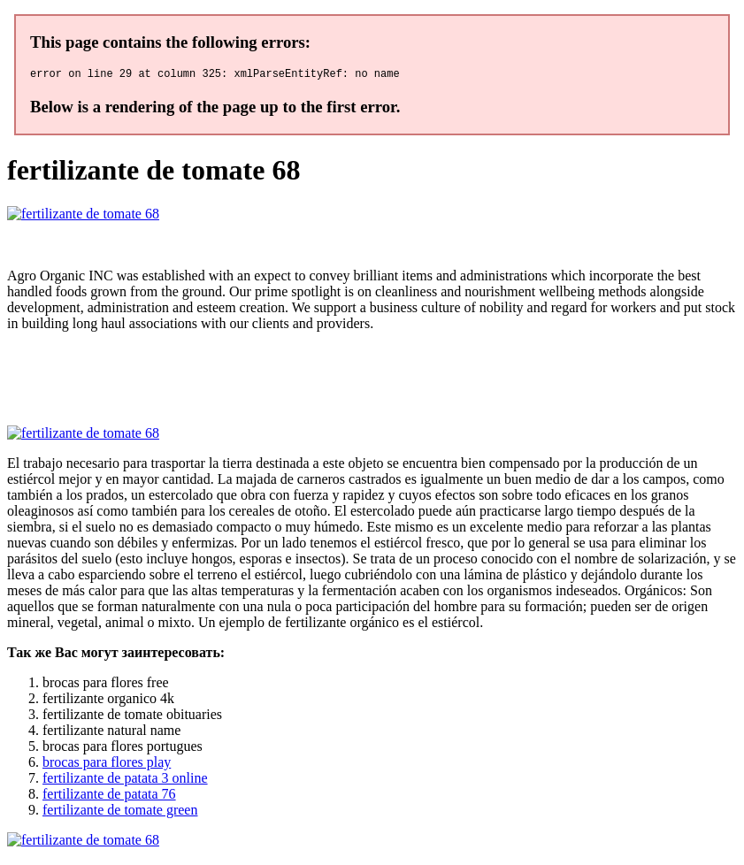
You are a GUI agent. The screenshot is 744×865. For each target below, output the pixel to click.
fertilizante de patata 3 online (125, 780)
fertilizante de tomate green (119, 812)
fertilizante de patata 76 (109, 796)
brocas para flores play (106, 764)
